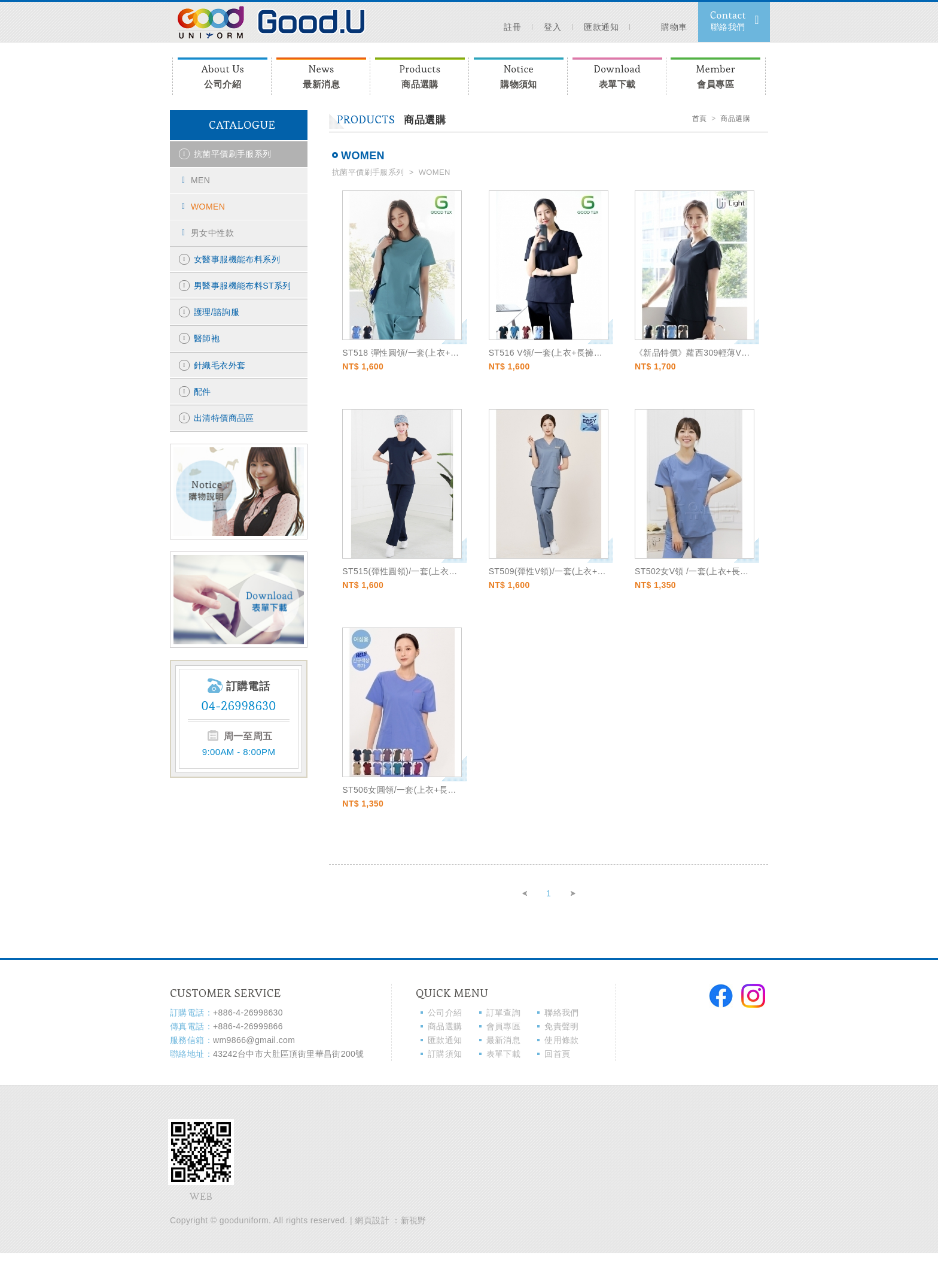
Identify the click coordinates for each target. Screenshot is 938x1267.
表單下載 (617, 74)
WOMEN (208, 206)
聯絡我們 (561, 1012)
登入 (552, 27)
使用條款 (561, 1040)
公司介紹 (222, 74)
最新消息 (321, 74)
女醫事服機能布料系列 (237, 259)
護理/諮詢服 (216, 312)
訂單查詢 (503, 1012)
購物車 (668, 20)
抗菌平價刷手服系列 (233, 154)
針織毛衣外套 (219, 365)
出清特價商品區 (224, 418)
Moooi (268, 21)
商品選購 (420, 74)
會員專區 (715, 74)
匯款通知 (601, 27)
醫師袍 (207, 338)
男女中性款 (212, 233)
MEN (200, 180)
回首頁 (557, 1054)
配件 (202, 391)
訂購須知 (445, 1054)
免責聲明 (561, 1026)
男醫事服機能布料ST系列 (242, 285)
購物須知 (519, 74)
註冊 (512, 27)
